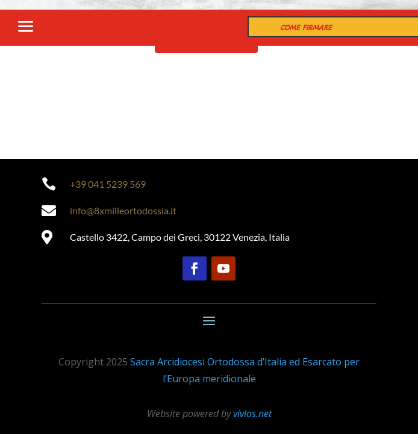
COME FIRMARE (306, 28)
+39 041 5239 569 (108, 184)
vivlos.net (252, 413)
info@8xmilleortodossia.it (123, 210)
